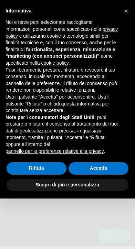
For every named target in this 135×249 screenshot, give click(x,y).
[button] (126, 11)
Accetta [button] (98, 168)
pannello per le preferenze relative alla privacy (55, 151)
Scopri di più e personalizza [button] (67, 184)
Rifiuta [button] (36, 168)
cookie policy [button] (55, 63)
